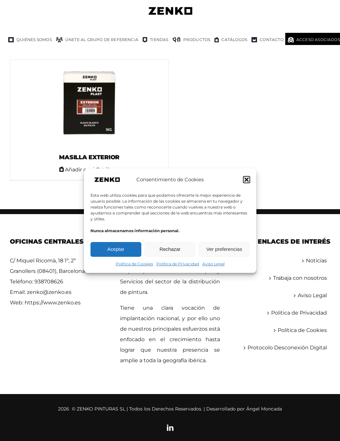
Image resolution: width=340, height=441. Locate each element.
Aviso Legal (213, 263)
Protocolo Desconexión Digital (287, 347)
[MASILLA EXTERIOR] (89, 103)
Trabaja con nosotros (300, 278)
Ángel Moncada (264, 409)
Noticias (316, 260)
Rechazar (169, 249)
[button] (246, 179)
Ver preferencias (224, 249)
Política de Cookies (134, 263)
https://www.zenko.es (53, 302)
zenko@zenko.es (49, 292)
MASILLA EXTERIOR (89, 157)
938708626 (48, 281)
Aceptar (115, 249)
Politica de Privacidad (177, 263)
